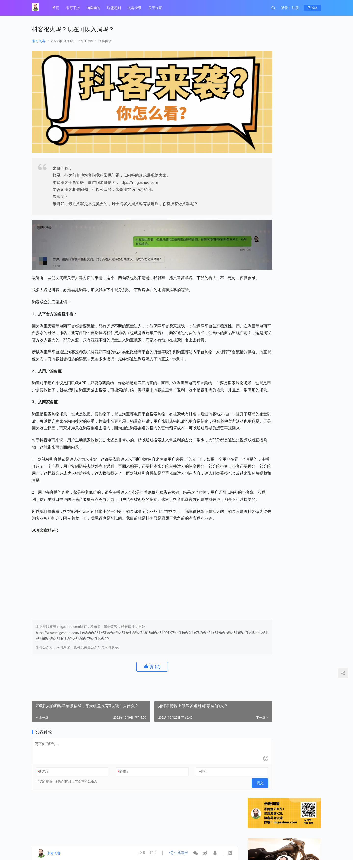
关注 (273, 154)
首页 (56, 8)
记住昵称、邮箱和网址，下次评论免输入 (66, 802)
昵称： (43, 792)
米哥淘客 (39, 41)
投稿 (312, 8)
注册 (295, 8)
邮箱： (112, 792)
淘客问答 (94, 8)
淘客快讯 (135, 8)
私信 (295, 154)
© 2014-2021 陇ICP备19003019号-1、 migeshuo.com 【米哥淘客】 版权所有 (114, 844)
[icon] (316, 840)
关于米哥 (156, 8)
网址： (180, 792)
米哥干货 (73, 8)
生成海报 (178, 853)
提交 (227, 802)
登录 (284, 8)
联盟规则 (115, 8)
